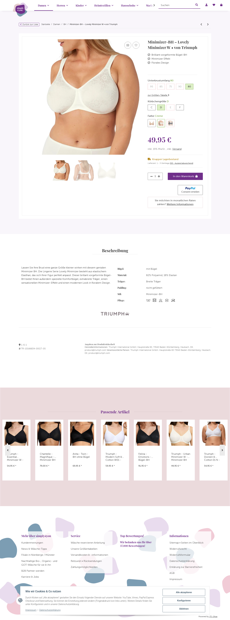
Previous (7, 450)
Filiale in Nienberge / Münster (38, 554)
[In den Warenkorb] (24, 35)
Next (222, 450)
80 (190, 86)
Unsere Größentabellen (84, 548)
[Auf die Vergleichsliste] (127, 45)
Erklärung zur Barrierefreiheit (185, 567)
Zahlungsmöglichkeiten (84, 567)
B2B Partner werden (32, 570)
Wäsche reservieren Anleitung (88, 542)
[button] (152, 5)
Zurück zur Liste (30, 24)
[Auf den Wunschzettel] (136, 45)
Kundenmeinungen (32, 542)
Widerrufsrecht (178, 548)
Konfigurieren (184, 600)
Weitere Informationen (180, 204)
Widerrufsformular (180, 554)
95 (152, 86)
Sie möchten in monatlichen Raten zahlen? (175, 202)
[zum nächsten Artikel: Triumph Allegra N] (208, 24)
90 (181, 86)
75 (171, 86)
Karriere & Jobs (30, 576)
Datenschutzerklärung (50, 610)
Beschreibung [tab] (115, 250)
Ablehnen (183, 609)
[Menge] (155, 176)
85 (162, 86)
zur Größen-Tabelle (158, 95)
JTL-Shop (213, 616)
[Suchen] (175, 5)
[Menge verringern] (151, 176)
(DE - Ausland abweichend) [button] (181, 163)
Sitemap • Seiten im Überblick (186, 542)
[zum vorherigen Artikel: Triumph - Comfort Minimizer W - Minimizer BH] (201, 24)
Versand (177, 149)
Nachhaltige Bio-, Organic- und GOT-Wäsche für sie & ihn (39, 563)
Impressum (30, 610)
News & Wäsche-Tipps (34, 548)
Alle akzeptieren (184, 592)
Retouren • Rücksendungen (86, 561)
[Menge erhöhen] (160, 176)
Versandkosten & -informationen (89, 554)
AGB (172, 573)
